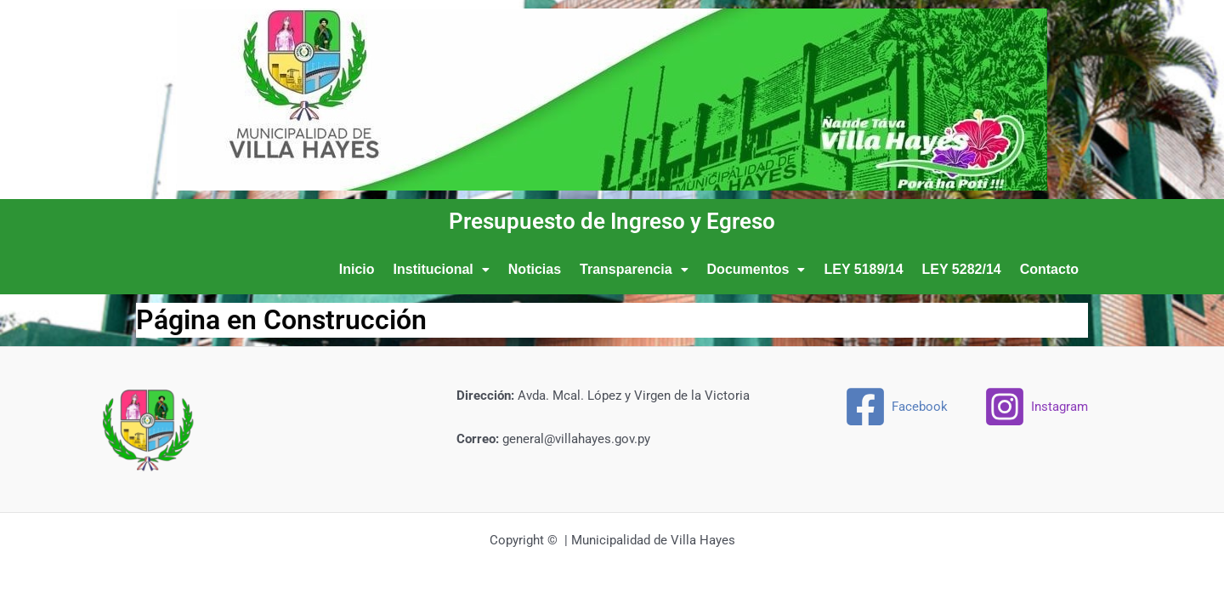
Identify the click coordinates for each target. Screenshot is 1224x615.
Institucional (442, 269)
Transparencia (634, 269)
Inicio (357, 269)
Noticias (534, 269)
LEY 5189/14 (863, 269)
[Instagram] (1035, 406)
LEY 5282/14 (961, 269)
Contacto (1049, 269)
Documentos (756, 269)
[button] (441, 269)
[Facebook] (896, 406)
